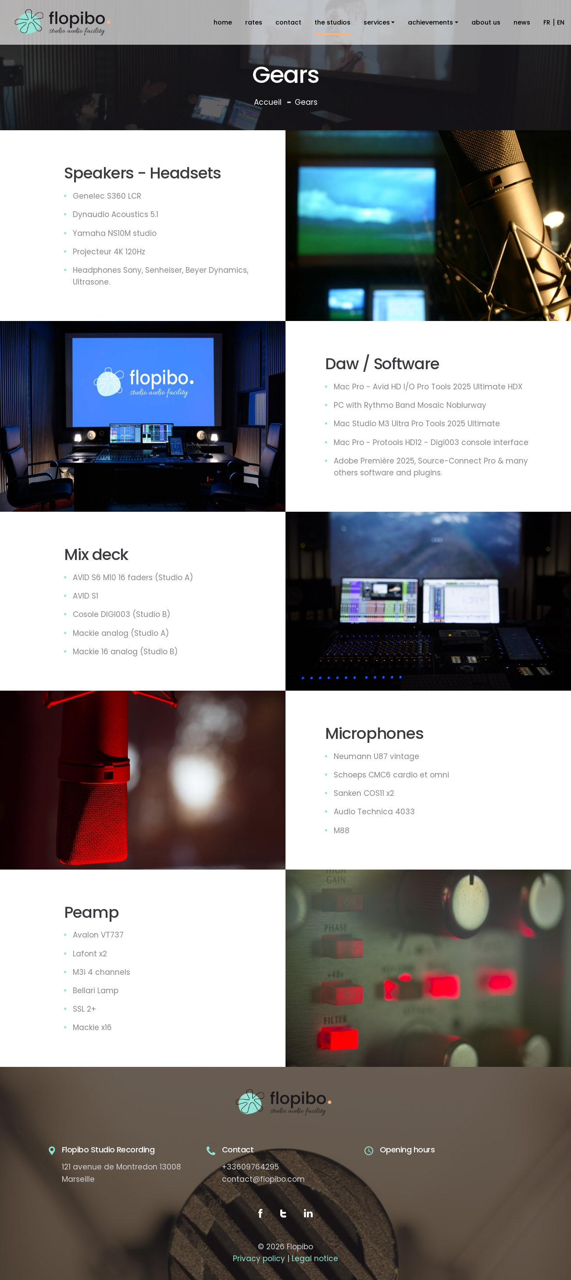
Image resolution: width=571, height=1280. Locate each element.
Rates (253, 22)
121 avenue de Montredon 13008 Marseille (121, 1173)
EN (560, 22)
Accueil (268, 102)
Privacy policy (259, 1258)
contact (288, 22)
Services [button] (377, 22)
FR (546, 22)
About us (485, 22)
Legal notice (315, 1258)
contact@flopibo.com (263, 1179)
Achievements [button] (430, 22)
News (522, 22)
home (223, 22)
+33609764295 (250, 1167)
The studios (332, 22)
